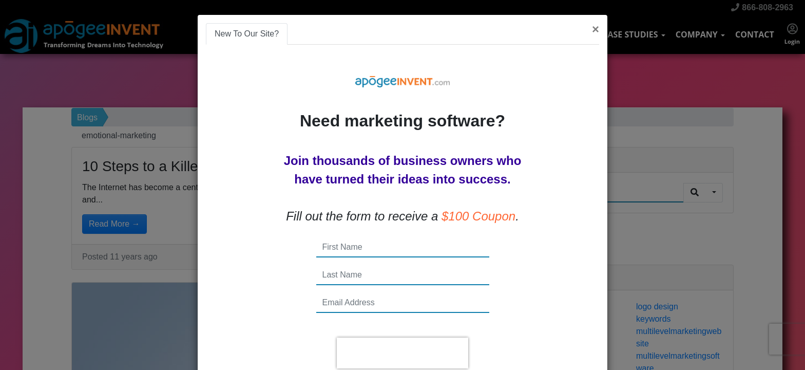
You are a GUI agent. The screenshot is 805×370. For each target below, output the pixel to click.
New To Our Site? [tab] (247, 33)
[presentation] (402, 353)
